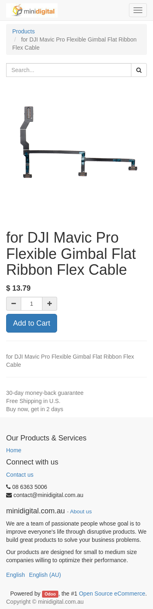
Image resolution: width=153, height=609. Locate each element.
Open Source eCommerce (112, 593)
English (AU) (45, 575)
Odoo (49, 593)
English (15, 575)
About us (81, 511)
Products (23, 31)
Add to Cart (31, 323)
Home (13, 450)
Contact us (19, 474)
